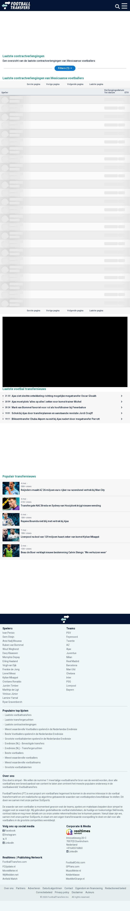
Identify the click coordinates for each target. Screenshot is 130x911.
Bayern (70, 689)
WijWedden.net (10, 874)
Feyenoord (72, 636)
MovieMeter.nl (10, 870)
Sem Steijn (9, 636)
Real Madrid (72, 661)
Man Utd (70, 669)
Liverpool (71, 685)
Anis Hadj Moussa (12, 641)
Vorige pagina (52, 84)
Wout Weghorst (11, 649)
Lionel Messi (9, 673)
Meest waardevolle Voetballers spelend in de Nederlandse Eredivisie (41, 729)
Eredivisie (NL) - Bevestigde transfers (24, 743)
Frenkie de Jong (11, 669)
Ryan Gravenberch (12, 702)
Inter (68, 677)
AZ (68, 645)
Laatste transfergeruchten (19, 719)
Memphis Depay (11, 657)
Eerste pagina (33, 84)
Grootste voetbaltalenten (18, 767)
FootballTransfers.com (15, 861)
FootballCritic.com (75, 862)
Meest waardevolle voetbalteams (23, 762)
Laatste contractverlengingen (20, 724)
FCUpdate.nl (9, 866)
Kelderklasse (73, 874)
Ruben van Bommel (13, 645)
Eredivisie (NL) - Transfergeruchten (23, 748)
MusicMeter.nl (73, 870)
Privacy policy (62, 892)
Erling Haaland (10, 661)
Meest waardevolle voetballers (21, 757)
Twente (70, 641)
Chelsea (70, 673)
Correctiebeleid (44, 892)
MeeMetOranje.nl (75, 878)
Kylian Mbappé (10, 677)
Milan (69, 657)
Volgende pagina (75, 84)
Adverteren (34, 888)
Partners (20, 888)
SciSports (44, 800)
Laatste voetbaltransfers (18, 715)
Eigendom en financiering (89, 888)
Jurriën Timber (10, 685)
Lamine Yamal (10, 698)
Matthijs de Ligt (11, 689)
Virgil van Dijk (10, 665)
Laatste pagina (96, 84)
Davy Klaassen (10, 653)
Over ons (9, 888)
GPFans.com (72, 866)
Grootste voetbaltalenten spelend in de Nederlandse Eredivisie (38, 738)
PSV (68, 632)
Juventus (71, 653)
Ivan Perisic (9, 632)
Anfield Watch (10, 878)
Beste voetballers (14, 753)
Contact (68, 888)
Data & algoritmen (52, 888)
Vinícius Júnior (10, 693)
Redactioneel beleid (115, 888)
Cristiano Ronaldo (12, 681)
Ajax (68, 649)
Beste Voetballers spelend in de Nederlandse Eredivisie (34, 734)
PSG (68, 681)
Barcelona (71, 665)
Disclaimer (77, 892)
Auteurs (89, 892)
